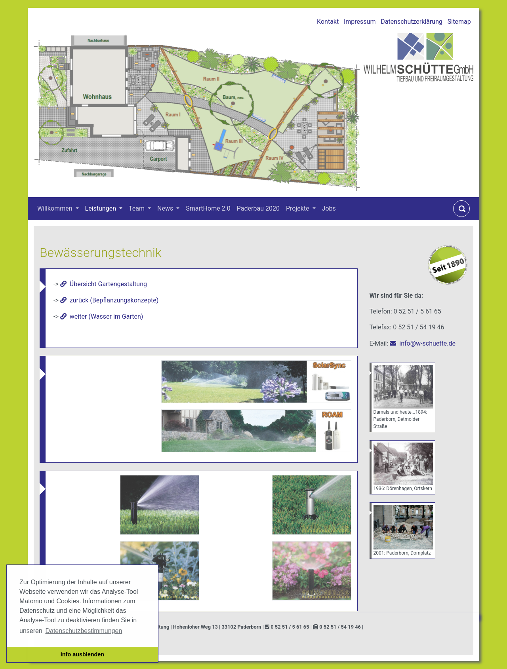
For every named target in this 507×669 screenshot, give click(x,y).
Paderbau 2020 (258, 208)
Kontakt (328, 21)
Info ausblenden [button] (82, 654)
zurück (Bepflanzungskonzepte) (114, 300)
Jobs (329, 208)
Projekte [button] (298, 208)
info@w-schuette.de (427, 343)
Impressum (360, 21)
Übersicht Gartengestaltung (108, 284)
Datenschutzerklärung (411, 21)
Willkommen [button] (55, 208)
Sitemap (459, 21)
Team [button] (137, 208)
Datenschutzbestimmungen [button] (83, 630)
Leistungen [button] (101, 208)
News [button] (166, 208)
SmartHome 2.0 (208, 208)
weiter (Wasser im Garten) (106, 316)
